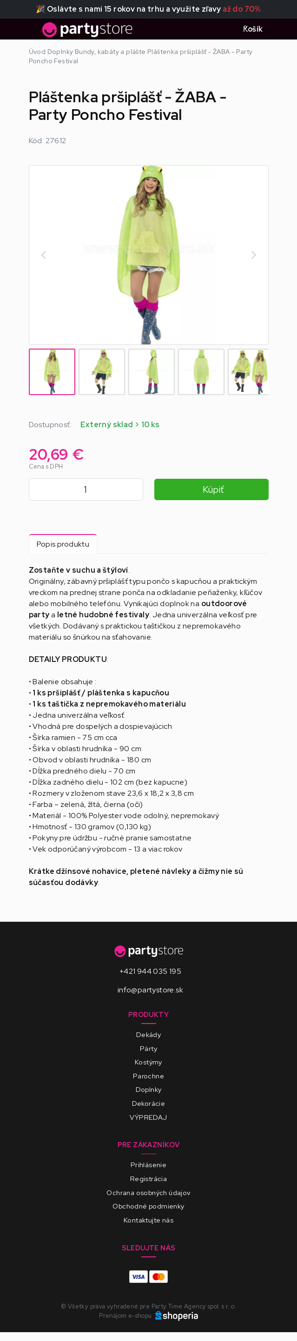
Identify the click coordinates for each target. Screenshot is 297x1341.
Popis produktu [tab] (63, 544)
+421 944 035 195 (150, 971)
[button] (52, 372)
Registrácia (148, 1178)
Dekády (148, 1034)
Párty (148, 1048)
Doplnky (149, 1089)
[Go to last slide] (44, 254)
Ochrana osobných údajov (148, 1192)
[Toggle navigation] (34, 32)
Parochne (148, 1075)
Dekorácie (148, 1103)
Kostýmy (148, 1061)
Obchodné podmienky (148, 1206)
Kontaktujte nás (148, 1219)
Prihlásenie (148, 1164)
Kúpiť (213, 489)
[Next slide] (253, 254)
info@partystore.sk (150, 990)
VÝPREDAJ (148, 1117)
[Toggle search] (224, 29)
